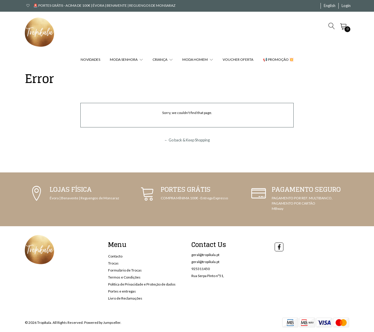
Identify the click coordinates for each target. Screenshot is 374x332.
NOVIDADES (90, 59)
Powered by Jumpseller (102, 322)
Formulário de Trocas (125, 270)
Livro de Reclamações (125, 298)
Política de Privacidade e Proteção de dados (142, 284)
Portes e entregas (122, 291)
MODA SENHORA (126, 59)
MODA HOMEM (197, 59)
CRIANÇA (163, 59)
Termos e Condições (124, 277)
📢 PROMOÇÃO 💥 (278, 59)
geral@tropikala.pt (205, 255)
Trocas (113, 263)
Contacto (115, 256)
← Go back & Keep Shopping (187, 140)
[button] (329, 6)
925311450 (200, 269)
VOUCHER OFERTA (238, 59)
